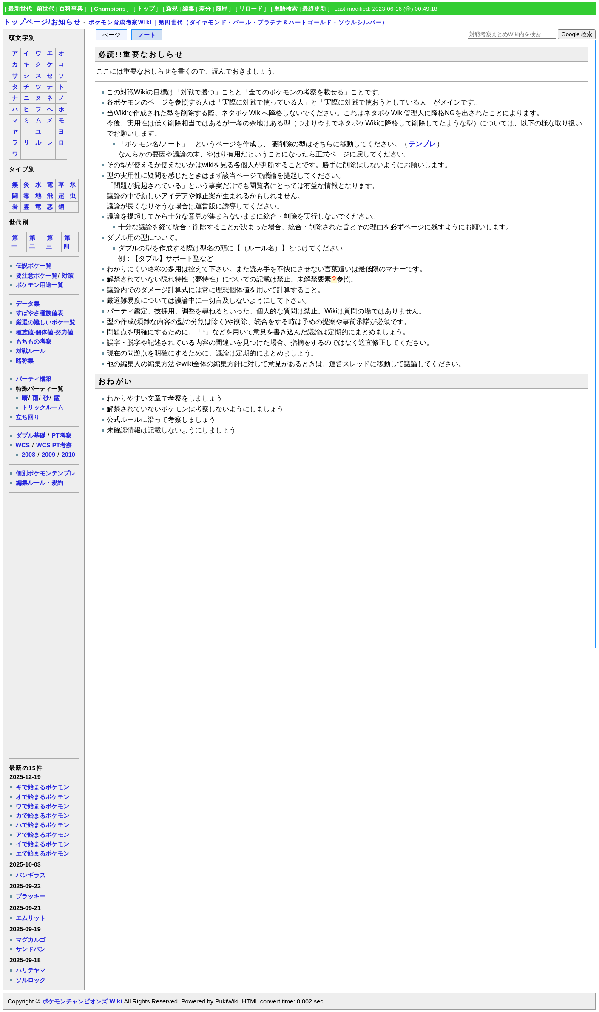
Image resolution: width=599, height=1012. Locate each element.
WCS (23, 445)
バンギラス (30, 875)
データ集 (28, 303)
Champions (109, 9)
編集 (188, 9)
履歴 (221, 9)
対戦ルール (30, 350)
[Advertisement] (43, 624)
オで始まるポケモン (42, 796)
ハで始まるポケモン (42, 825)
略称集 (25, 360)
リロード (251, 9)
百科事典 (71, 9)
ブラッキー (30, 896)
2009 (48, 454)
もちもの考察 (33, 341)
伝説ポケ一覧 (33, 265)
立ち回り (28, 417)
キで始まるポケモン (42, 787)
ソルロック (30, 980)
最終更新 (314, 9)
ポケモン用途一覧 (39, 284)
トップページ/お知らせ (42, 22)
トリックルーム (42, 407)
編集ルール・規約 (39, 482)
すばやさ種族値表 (39, 313)
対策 (68, 275)
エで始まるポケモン (42, 853)
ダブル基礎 (30, 435)
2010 (68, 454)
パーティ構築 (33, 378)
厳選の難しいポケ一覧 (45, 322)
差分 (205, 9)
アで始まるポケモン (42, 834)
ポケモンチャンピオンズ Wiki (82, 1001)
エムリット (30, 918)
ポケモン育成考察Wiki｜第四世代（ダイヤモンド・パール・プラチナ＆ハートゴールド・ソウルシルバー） (238, 22)
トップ (146, 9)
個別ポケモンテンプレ (45, 473)
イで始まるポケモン (42, 844)
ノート (147, 35)
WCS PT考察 (54, 445)
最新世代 (20, 9)
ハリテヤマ (30, 970)
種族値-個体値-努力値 (45, 332)
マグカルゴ (30, 939)
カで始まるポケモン (42, 815)
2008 (28, 454)
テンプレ (422, 144)
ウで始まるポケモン (42, 806)
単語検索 (286, 9)
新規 (172, 9)
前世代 (45, 9)
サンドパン (30, 949)
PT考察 (61, 435)
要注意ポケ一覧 (36, 275)
